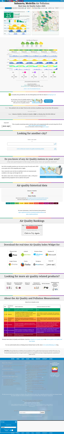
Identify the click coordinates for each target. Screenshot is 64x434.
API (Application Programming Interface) (11, 428)
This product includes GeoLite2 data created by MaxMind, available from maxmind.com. (36, 414)
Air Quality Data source (8, 423)
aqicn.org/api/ (45, 123)
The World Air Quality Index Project (54, 409)
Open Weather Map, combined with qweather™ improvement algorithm (36, 420)
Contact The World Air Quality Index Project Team (13, 410)
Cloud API (51, 276)
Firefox (26, 277)
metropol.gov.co (51, 91)
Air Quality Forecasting (8, 426)
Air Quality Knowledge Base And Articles (11, 416)
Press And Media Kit (7, 411)
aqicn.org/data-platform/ (32, 211)
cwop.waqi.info (29, 423)
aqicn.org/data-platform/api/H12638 (37, 122)
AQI (9, 8)
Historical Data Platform (8, 429)
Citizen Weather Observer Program (34, 422)
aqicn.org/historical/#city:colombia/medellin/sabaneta (37, 195)
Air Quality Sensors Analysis (9, 418)
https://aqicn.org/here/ (32, 108)
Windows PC (51, 267)
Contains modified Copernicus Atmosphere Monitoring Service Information (35, 425)
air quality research (7, 414)
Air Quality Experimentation (9, 417)
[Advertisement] (32, 222)
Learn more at (48, 98)
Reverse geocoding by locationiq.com (34, 430)
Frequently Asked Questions (10, 421)
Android (26, 267)
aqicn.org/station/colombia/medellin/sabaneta (37, 196)
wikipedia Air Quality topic (36, 384)
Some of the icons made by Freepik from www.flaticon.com (34, 428)
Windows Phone (38, 267)
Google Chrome (13, 277)
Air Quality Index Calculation (9, 425)
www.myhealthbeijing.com (49, 389)
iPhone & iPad (13, 267)
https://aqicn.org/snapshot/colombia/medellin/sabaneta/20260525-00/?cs (32, 113)
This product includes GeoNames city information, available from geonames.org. (36, 417)
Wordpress (38, 277)
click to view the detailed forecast (32, 86)
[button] (44, 15)
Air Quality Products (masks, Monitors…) (11, 427)
